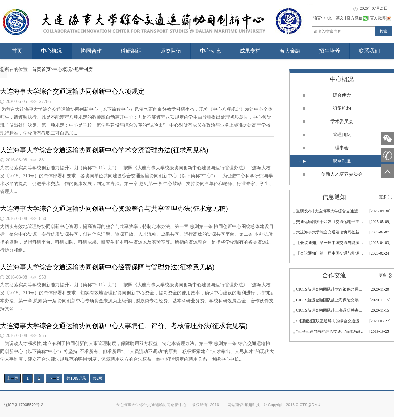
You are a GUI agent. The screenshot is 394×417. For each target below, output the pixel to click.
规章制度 (83, 69)
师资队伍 (170, 51)
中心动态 (210, 51)
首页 (17, 51)
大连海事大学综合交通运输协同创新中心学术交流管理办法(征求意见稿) (104, 150)
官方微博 (380, 18)
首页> (47, 69)
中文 (328, 18)
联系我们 (369, 51)
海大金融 (289, 51)
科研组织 (131, 51)
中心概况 (51, 51)
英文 (340, 18)
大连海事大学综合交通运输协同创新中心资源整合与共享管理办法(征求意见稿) (114, 208)
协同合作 (91, 51)
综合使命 (342, 95)
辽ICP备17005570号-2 (23, 405)
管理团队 (342, 134)
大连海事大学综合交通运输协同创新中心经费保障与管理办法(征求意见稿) (107, 267)
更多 (383, 197)
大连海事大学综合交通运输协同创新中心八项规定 (72, 91)
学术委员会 (341, 121)
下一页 (54, 378)
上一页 (12, 378)
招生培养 (329, 51)
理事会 (342, 147)
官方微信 (357, 18)
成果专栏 (250, 51)
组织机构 (342, 108)
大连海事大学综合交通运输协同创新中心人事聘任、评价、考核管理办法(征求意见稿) (123, 325)
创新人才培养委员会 (341, 174)
